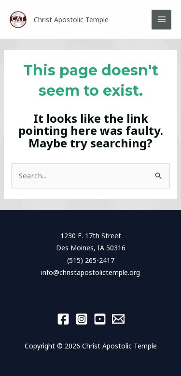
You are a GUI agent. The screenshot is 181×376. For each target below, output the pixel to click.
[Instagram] (81, 319)
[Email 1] (118, 319)
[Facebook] (63, 319)
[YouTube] (100, 319)
